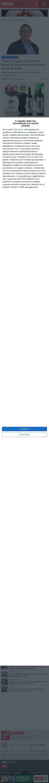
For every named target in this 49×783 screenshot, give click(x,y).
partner (21, 129)
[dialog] (24, 391)
